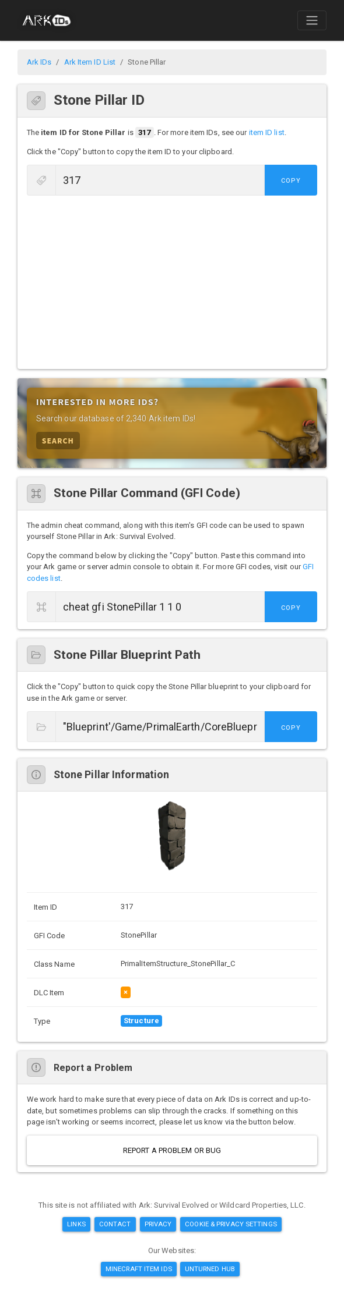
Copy (291, 181)
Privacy (158, 1224)
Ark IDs (39, 62)
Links (76, 1224)
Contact (115, 1224)
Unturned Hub (210, 1269)
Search (58, 440)
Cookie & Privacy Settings (231, 1224)
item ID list (267, 132)
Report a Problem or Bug (172, 1150)
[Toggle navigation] (312, 20)
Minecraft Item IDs (139, 1269)
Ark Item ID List (90, 62)
